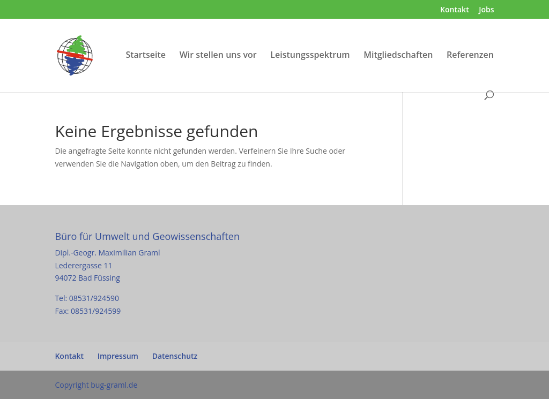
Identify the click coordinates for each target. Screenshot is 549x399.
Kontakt (454, 10)
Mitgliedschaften (398, 56)
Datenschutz (175, 356)
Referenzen (470, 56)
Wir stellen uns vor (218, 56)
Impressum (118, 356)
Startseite (145, 56)
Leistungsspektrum (310, 56)
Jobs (486, 10)
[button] (23, 375)
